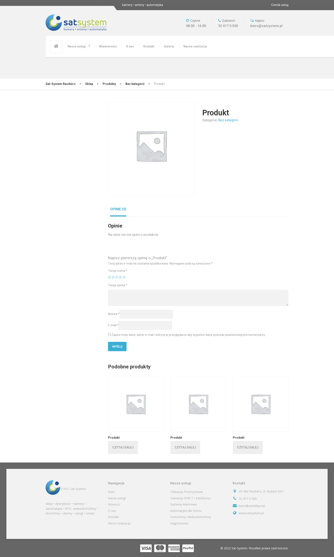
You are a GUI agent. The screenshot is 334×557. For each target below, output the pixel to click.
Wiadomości (108, 46)
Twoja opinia (117, 285)
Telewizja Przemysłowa (186, 492)
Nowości (114, 504)
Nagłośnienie (179, 523)
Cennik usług (279, 5)
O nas (130, 46)
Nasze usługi (77, 46)
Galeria (169, 46)
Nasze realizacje (195, 46)
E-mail (113, 325)
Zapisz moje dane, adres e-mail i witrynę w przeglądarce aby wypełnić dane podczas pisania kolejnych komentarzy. (188, 334)
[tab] (118, 209)
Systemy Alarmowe (183, 504)
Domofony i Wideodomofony (190, 517)
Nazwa (113, 314)
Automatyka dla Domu (186, 511)
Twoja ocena (117, 270)
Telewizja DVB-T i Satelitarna (190, 498)
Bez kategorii (228, 120)
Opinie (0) (118, 209)
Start (111, 492)
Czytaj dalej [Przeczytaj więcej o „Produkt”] (123, 447)
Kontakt (148, 46)
